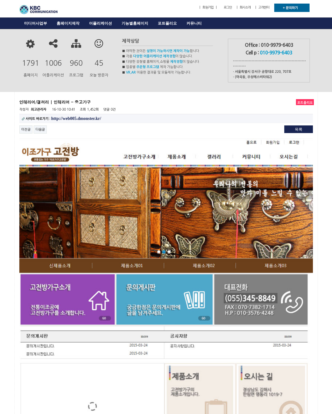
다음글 (40, 129)
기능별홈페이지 (134, 23)
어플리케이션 (100, 23)
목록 (298, 129)
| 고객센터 (262, 7)
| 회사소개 (244, 7)
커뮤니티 (194, 23)
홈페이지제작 (68, 23)
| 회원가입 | (208, 7)
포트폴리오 (167, 23)
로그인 (228, 7)
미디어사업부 (35, 23)
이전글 (26, 129)
